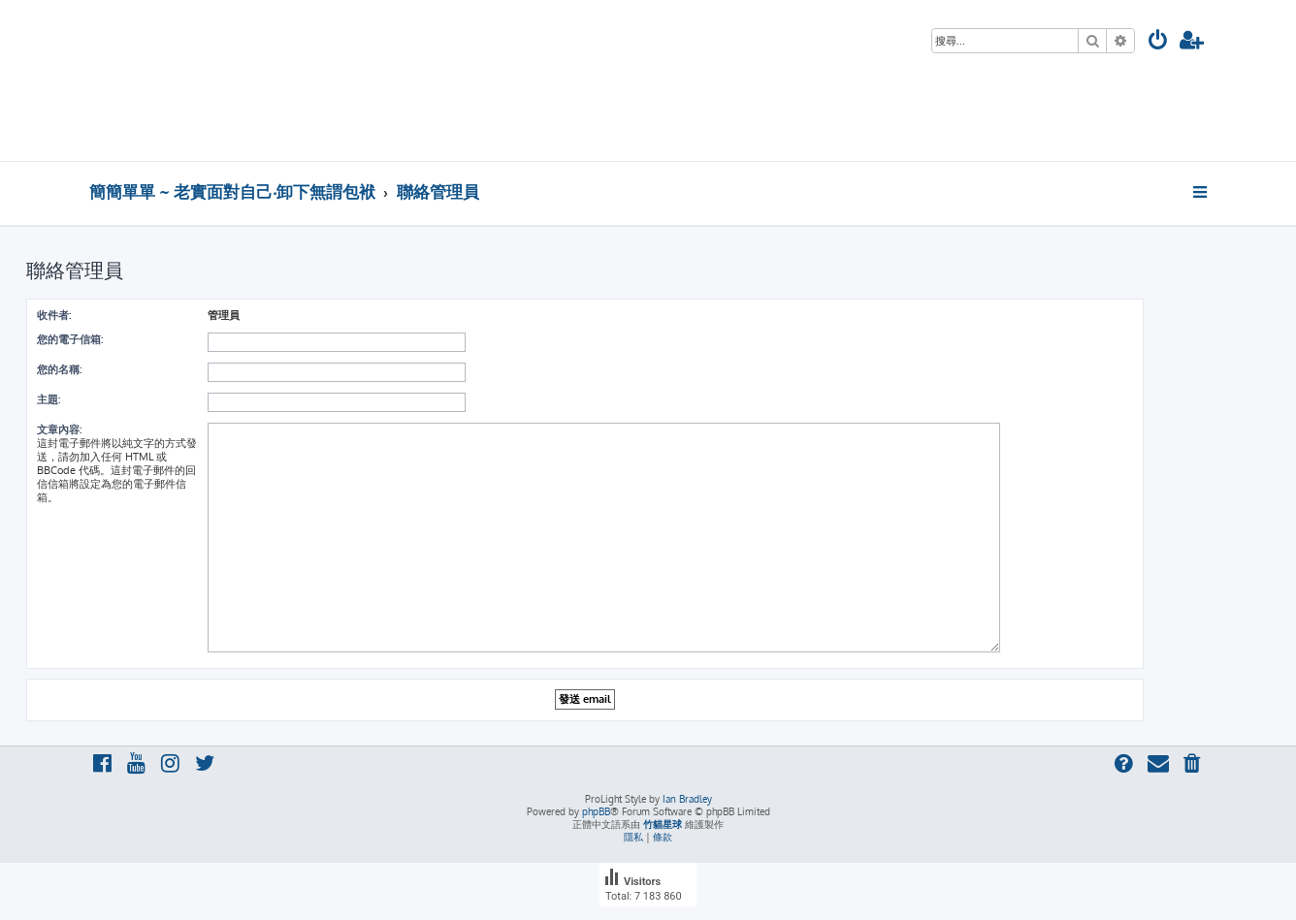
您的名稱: (59, 369)
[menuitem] (1158, 42)
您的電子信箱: (70, 339)
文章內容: (59, 429)
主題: (48, 399)
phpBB (596, 811)
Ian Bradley (687, 799)
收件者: (54, 315)
